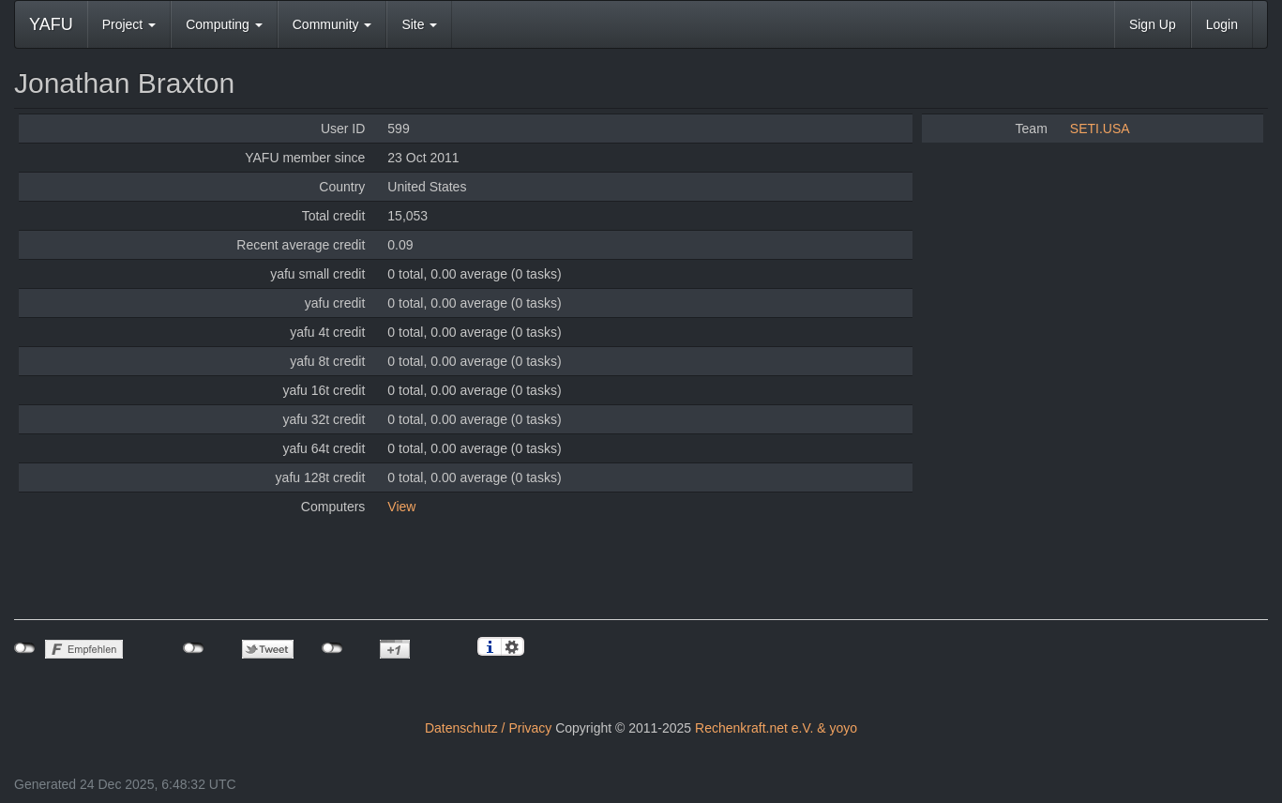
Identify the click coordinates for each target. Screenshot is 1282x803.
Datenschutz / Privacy (488, 727)
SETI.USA (1100, 128)
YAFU (51, 24)
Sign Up (1152, 24)
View (401, 506)
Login (1222, 24)
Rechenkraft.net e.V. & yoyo (776, 727)
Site (419, 24)
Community (332, 24)
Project (129, 24)
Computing (224, 24)
